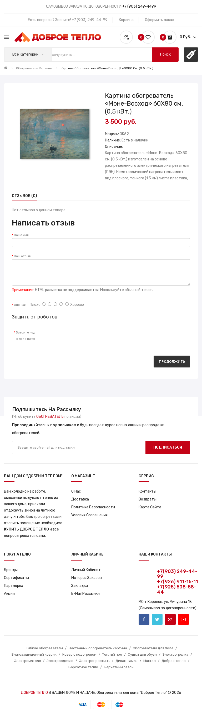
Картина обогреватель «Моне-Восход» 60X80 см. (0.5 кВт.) (107, 68)
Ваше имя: (21, 235)
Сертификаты (16, 578)
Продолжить (172, 362)
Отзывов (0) (24, 196)
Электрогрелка (175, 654)
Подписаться (167, 447)
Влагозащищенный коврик (34, 654)
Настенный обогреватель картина (98, 648)
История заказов (86, 578)
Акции (9, 593)
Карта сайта (150, 507)
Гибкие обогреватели (45, 648)
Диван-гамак (126, 661)
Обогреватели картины (34, 68)
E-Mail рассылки (85, 593)
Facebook (144, 619)
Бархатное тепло (83, 667)
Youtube (183, 619)
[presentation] (83, 337)
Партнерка (13, 585)
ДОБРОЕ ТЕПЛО (34, 692)
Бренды (11, 570)
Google (170, 619)
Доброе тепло (173, 661)
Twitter (157, 619)
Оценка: (20, 305)
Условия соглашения (89, 515)
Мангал (149, 661)
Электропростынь (94, 661)
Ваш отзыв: (23, 256)
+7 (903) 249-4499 (139, 6)
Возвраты (147, 499)
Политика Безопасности (93, 507)
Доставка (80, 499)
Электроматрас (27, 661)
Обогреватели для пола (153, 648)
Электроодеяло (60, 661)
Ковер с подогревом (79, 654)
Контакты (147, 491)
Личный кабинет (86, 570)
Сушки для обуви (142, 654)
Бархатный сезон (119, 667)
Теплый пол (112, 654)
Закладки (79, 585)
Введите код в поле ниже (25, 336)
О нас (76, 491)
